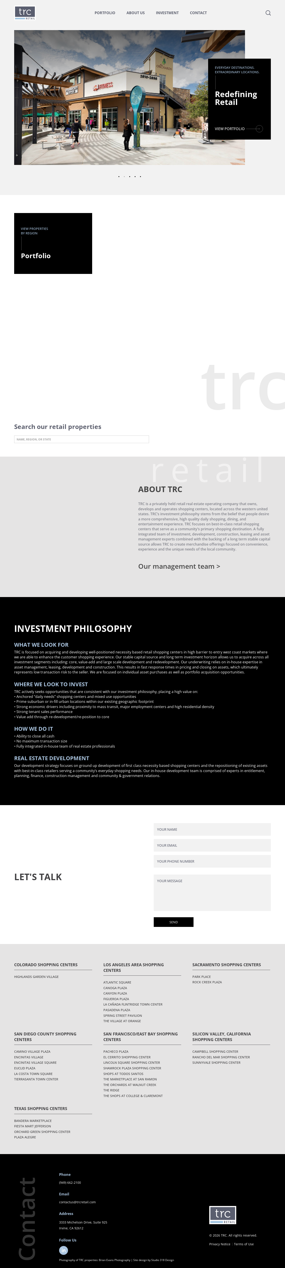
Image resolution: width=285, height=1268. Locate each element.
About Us (136, 12)
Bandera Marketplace (33, 1121)
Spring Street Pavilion (122, 1015)
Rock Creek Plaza (207, 982)
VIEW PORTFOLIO (230, 129)
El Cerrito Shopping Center (127, 1057)
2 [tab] (124, 176)
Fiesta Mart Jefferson (32, 1126)
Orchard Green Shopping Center (42, 1132)
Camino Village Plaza (32, 1051)
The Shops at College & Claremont (133, 1096)
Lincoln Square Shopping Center (131, 1062)
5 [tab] (140, 176)
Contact (198, 12)
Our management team (176, 566)
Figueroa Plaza (116, 999)
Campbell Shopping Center (215, 1051)
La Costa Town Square (33, 1074)
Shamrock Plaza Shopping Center (132, 1068)
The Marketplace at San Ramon (130, 1079)
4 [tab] (135, 176)
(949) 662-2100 (70, 1183)
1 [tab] (118, 176)
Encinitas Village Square (35, 1062)
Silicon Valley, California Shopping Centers (221, 1036)
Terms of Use (244, 1244)
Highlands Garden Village (36, 977)
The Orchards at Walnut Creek (129, 1085)
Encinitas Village (28, 1057)
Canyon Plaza (115, 993)
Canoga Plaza (115, 988)
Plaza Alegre (25, 1137)
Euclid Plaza (24, 1068)
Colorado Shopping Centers (46, 964)
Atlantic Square (117, 982)
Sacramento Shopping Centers (226, 964)
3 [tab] (129, 176)
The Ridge (111, 1090)
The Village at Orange (122, 1021)
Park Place (201, 977)
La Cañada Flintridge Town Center (133, 1004)
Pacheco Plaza (115, 1051)
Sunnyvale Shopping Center (216, 1062)
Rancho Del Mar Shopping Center (221, 1057)
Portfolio (105, 12)
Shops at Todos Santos (123, 1074)
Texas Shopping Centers (40, 1108)
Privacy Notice (219, 1244)
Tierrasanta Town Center (36, 1079)
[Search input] (81, 439)
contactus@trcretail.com (77, 1202)
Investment (167, 12)
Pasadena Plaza (116, 1010)
